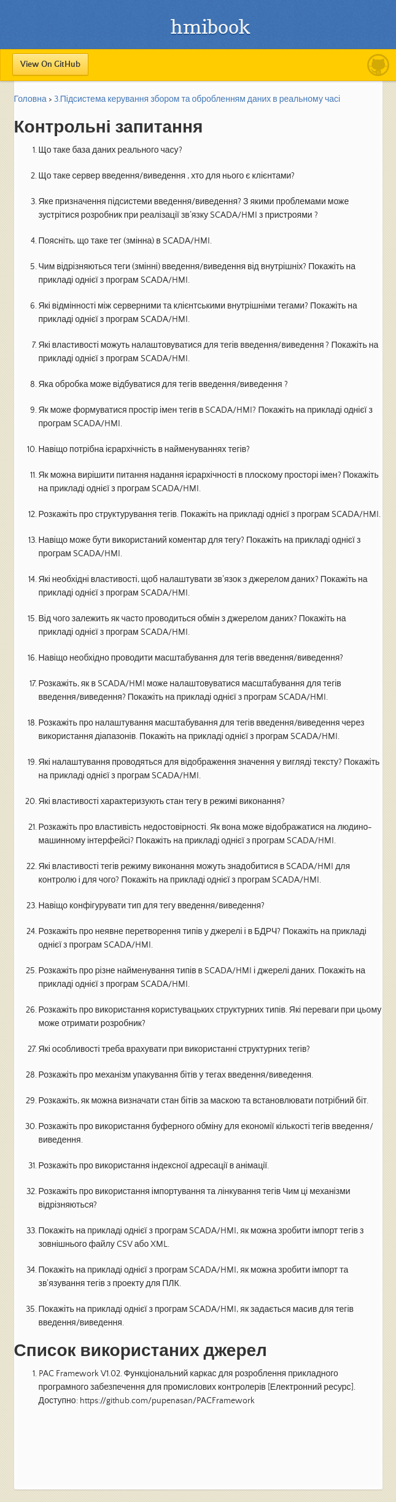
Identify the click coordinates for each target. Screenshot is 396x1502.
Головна (30, 99)
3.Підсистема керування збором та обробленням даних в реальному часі (197, 99)
